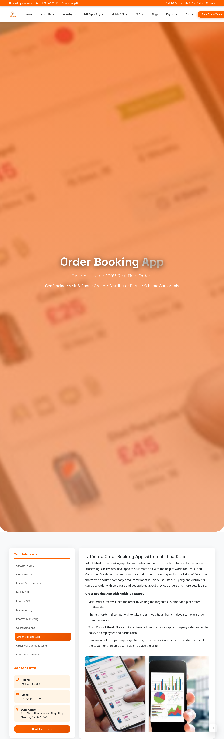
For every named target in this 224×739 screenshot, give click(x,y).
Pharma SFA (23, 601)
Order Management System (32, 645)
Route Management (28, 654)
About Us (45, 14)
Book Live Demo (42, 729)
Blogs (155, 14)
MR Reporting (92, 14)
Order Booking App (28, 636)
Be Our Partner (195, 3)
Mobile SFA (118, 14)
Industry (68, 14)
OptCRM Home (25, 565)
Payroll (170, 14)
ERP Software (24, 574)
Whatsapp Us (70, 3)
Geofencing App (25, 628)
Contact (191, 14)
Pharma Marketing (27, 619)
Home (29, 14)
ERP (138, 14)
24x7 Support (174, 3)
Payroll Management (28, 583)
